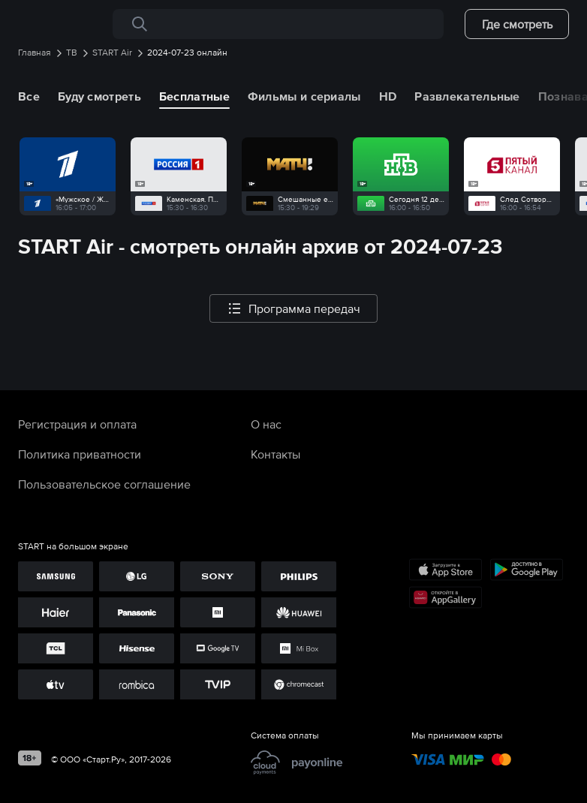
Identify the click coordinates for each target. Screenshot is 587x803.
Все (29, 96)
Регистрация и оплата (77, 424)
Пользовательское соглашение (104, 484)
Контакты (275, 454)
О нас (266, 424)
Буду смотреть (99, 96)
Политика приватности (79, 454)
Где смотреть (517, 24)
